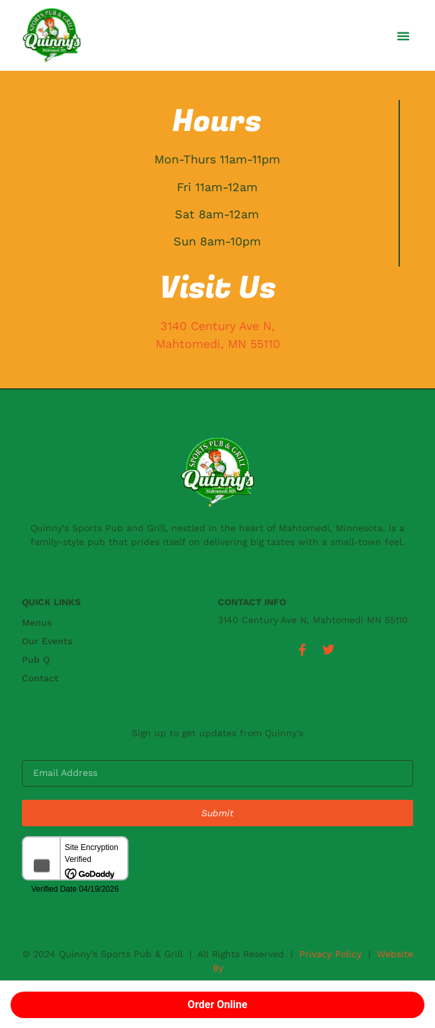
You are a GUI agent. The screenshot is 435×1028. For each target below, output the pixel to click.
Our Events (47, 641)
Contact (40, 678)
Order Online (217, 1004)
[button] (403, 36)
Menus (37, 622)
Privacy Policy (330, 954)
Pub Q (36, 659)
